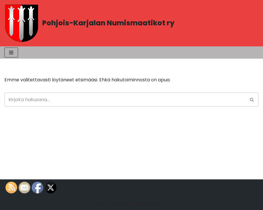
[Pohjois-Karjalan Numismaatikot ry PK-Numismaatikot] (89, 23)
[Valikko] (11, 52)
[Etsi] (125, 99)
